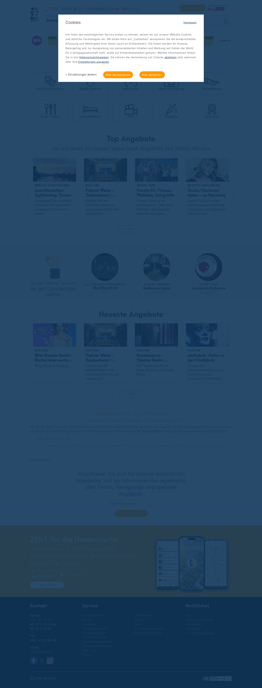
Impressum (189, 22)
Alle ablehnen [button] (152, 75)
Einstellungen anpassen (93, 61)
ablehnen (171, 57)
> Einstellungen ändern (81, 74)
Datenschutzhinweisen (94, 57)
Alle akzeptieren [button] (118, 75)
